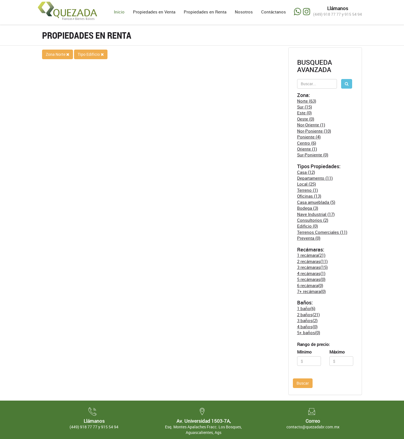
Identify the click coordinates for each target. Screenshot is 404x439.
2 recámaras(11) (312, 261)
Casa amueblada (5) (316, 202)
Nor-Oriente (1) (311, 125)
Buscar (303, 383)
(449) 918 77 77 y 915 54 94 (337, 14)
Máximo (337, 352)
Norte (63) (306, 101)
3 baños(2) (307, 320)
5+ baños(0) (308, 332)
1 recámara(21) (311, 255)
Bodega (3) (307, 208)
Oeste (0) (305, 119)
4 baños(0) (307, 326)
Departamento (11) (315, 178)
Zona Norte (57, 54)
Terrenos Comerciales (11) (322, 232)
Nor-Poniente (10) (314, 131)
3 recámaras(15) (312, 267)
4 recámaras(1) (311, 273)
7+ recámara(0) (311, 291)
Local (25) (306, 184)
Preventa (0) (308, 238)
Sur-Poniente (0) (312, 155)
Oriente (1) (307, 149)
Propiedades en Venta (154, 12)
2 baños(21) (308, 314)
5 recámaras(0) (311, 279)
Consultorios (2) (312, 220)
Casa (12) (306, 172)
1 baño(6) (306, 308)
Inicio (119, 12)
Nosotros (244, 12)
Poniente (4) (309, 137)
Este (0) (304, 112)
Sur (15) (304, 107)
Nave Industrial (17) (316, 214)
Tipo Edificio (91, 54)
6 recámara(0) (310, 285)
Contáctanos (273, 12)
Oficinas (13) (309, 196)
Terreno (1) (307, 190)
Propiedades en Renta (205, 12)
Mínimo (304, 352)
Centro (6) (306, 143)
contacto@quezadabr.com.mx (312, 426)
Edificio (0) (307, 226)
